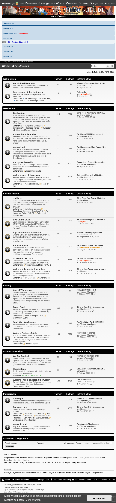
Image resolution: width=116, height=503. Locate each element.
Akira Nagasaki (86, 358)
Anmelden (8, 438)
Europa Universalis (23, 162)
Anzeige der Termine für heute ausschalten (17, 62)
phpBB (14, 485)
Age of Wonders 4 (22, 290)
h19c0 (82, 149)
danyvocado (97, 472)
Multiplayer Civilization (32, 126)
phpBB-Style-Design (37, 490)
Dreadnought (29, 278)
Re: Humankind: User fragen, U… (91, 147)
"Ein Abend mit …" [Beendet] (31, 415)
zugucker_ (84, 400)
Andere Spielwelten (13, 351)
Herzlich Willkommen (24, 83)
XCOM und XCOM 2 (23, 258)
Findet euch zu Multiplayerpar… (90, 398)
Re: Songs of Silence (86, 333)
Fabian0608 (85, 85)
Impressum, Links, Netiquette (28, 92)
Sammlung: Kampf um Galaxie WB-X (28, 210)
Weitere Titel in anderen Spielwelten (31, 380)
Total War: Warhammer (25, 322)
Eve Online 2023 (21, 219)
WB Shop (18, 101)
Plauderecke (9, 394)
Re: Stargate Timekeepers (88, 424)
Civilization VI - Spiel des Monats (29, 127)
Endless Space (20, 245)
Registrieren (23, 438)
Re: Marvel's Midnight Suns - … (90, 258)
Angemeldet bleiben (102, 443)
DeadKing (84, 200)
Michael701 (85, 136)
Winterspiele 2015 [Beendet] (32, 419)
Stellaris (17, 198)
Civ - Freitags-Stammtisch (18, 42)
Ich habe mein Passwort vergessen (78, 443)
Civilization (19, 113)
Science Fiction (11, 193)
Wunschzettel (20, 424)
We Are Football (21, 356)
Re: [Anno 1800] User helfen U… (91, 134)
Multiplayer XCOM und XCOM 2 (37, 265)
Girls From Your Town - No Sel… (91, 198)
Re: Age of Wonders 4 (86, 290)
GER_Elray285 (86, 382)
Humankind (19, 147)
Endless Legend (30, 344)
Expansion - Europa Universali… (91, 162)
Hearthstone (19, 369)
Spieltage (18, 398)
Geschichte (9, 108)
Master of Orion (43, 278)
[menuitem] (31, 4)
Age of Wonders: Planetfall (27, 232)
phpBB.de (27, 487)
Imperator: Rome (30, 184)
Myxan (83, 222)
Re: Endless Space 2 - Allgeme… (91, 245)
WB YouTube (44, 99)
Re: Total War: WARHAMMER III (90, 322)
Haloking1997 (86, 177)
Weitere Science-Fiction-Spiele (29, 269)
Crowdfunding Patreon (34, 101)
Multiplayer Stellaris (31, 209)
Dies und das (20, 407)
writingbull (85, 94)
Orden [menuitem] (21, 4)
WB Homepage (30, 99)
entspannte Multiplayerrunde (89, 232)
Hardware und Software (33, 414)
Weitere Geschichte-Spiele (26, 175)
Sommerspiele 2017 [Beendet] (35, 418)
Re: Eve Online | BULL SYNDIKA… (92, 219)
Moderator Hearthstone (31, 375)
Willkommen (9, 79)
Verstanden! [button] (99, 498)
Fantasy (7, 285)
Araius (83, 371)
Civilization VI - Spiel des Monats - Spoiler (32, 129)
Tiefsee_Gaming (87, 164)
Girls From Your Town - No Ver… (91, 113)
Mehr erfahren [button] (33, 500)
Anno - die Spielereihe (24, 134)
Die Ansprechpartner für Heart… (91, 369)
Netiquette (81, 92)
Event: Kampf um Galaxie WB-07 (32, 212)
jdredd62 (83, 271)
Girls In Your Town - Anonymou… (91, 269)
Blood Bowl (19, 307)
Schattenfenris (86, 235)
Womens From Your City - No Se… (92, 83)
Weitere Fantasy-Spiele (25, 333)
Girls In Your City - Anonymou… (90, 307)
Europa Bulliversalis (32, 171)
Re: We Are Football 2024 (88, 356)
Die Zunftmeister (84, 380)
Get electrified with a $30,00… (90, 175)
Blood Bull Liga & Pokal (33, 316)
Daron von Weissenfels (90, 247)
